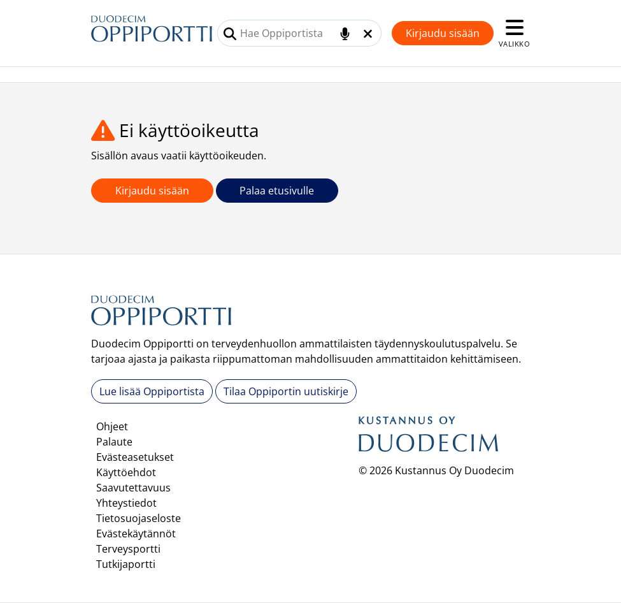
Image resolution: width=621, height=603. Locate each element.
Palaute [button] (114, 442)
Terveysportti (128, 549)
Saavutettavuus (133, 488)
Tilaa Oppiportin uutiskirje (286, 391)
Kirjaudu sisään (443, 33)
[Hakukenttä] (299, 33)
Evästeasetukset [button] (135, 457)
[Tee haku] (230, 34)
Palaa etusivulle (276, 191)
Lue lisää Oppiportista (151, 391)
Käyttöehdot (126, 472)
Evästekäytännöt (136, 534)
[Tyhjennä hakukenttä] (368, 34)
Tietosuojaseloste (138, 518)
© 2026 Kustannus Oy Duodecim (436, 470)
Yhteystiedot (126, 503)
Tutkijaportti (125, 564)
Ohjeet (112, 426)
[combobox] (299, 33)
